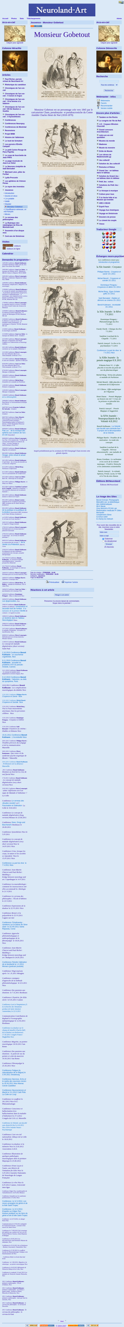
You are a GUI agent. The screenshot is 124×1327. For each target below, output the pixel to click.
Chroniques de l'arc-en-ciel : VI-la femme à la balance (14, 101)
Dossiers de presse (106, 217)
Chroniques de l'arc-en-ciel (14, 89)
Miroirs (7, 214)
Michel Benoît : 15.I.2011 (109, 279)
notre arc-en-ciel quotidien (105, 136)
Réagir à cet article (62, 595)
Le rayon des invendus (13, 187)
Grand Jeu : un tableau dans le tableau (107, 172)
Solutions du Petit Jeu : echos (108, 186)
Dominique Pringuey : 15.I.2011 (109, 286)
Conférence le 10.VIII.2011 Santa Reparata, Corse (14, 925)
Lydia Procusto (10, 178)
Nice (12, 696)
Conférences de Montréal (14, 127)
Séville (22, 611)
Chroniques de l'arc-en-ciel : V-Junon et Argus (14, 95)
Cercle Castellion (9, 1086)
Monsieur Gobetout (14, 207)
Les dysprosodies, (9, 601)
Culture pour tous (105, 194)
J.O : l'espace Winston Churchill (107, 125)
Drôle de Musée (104, 151)
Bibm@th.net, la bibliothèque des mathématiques (107, 503)
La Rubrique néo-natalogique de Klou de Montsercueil (12, 225)
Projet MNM (9, 134)
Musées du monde (106, 141)
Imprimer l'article (70, 582)
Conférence (7, 1201)
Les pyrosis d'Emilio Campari (12, 145)
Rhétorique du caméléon (14, 85)
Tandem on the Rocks (107, 117)
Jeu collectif (103, 160)
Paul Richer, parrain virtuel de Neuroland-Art (13, 80)
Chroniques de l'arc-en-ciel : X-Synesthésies (14, 116)
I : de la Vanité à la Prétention (13, 543)
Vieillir (7, 201)
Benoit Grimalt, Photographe (107, 500)
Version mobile (106, 108)
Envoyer (109, 544)
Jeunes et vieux (10, 196)
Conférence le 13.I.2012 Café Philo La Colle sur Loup (14, 1092)
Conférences (9, 120)
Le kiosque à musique (107, 191)
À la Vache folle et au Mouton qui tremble (107, 199)
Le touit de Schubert (12, 141)
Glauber (7, 204)
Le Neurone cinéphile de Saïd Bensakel (14, 167)
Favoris (103, 103)
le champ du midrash (104, 519)
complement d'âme (103, 515)
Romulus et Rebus (106, 167)
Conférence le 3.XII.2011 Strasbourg (14, 1072)
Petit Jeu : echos (105, 182)
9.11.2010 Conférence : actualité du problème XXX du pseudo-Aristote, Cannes (14, 663)
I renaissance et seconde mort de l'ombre (14, 607)
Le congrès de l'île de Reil (109, 121)
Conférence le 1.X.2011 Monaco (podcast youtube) (14, 964)
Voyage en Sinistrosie (107, 213)
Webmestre (105, 101)
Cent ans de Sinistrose (13, 236)
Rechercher (109, 90)
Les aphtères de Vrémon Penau (14, 182)
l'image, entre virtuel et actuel (14, 455)
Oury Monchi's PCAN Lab (106, 508)
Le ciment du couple (106, 220)
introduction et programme (109, 262)
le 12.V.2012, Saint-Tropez (14, 1203)
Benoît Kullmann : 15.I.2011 (109, 306)
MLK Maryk (100, 506)
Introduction (9, 193)
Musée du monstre (106, 148)
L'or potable (9, 199)
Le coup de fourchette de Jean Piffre (14, 156)
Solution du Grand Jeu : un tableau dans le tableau (108, 177)
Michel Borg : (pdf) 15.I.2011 (109, 293)
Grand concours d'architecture (105, 131)
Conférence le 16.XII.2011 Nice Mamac (14, 1081)
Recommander (106, 106)
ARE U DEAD (103, 203)
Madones (102, 144)
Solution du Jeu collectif (108, 164)
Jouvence (8, 190)
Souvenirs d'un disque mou (13, 232)
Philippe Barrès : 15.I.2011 (109, 273)
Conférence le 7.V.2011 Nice (109, 351)
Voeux (100, 224)
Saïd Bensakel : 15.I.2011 (109, 299)
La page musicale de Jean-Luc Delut (13, 162)
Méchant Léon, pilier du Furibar (14, 173)
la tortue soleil (101, 517)
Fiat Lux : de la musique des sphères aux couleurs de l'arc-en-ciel (14, 433)
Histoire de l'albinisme (13, 137)
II (24, 608)
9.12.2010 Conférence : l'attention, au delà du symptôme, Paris (14, 679)
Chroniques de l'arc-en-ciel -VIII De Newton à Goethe (14, 109)
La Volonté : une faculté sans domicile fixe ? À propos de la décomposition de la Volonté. (109, 429)
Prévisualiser (52, 582)
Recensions (9, 130)
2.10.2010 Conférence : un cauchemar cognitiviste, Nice (14, 654)
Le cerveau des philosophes (10, 218)
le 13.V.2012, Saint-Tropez (14, 1212)
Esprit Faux (103, 207)
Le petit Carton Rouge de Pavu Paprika (14, 151)
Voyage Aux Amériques (108, 210)
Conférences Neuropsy (14, 124)
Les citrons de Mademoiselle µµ (104, 156)
